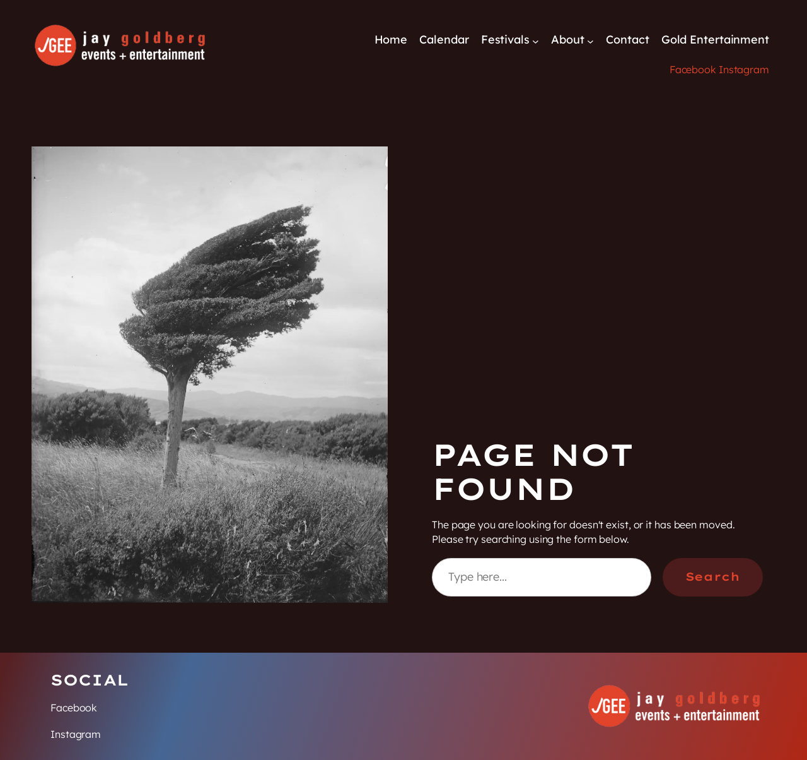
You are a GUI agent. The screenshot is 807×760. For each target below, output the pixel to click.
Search (712, 576)
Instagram (744, 69)
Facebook (693, 69)
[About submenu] (590, 40)
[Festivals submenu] (535, 40)
